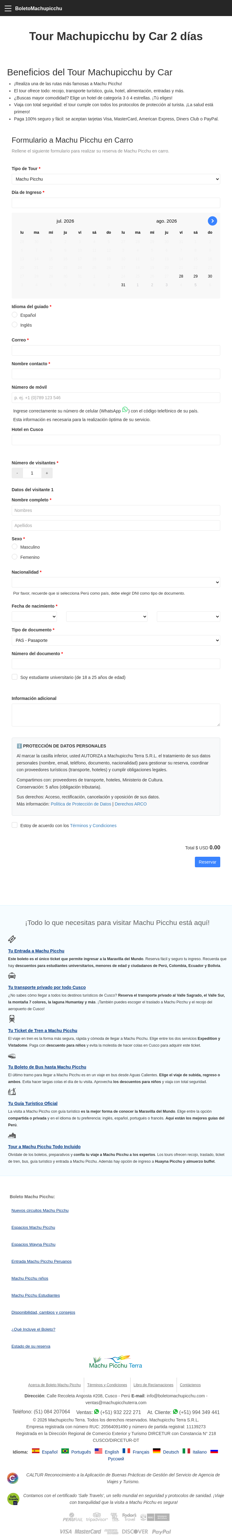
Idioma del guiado (32, 306)
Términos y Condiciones (93, 825)
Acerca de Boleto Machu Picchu (54, 1385)
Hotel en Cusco (27, 429)
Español (24, 315)
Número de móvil (29, 387)
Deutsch (171, 1452)
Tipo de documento (34, 629)
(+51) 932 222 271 (121, 1412)
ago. (160, 221)
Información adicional (34, 698)
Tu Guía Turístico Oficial (33, 1103)
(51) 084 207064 (52, 1411)
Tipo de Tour (27, 168)
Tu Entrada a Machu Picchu (36, 950)
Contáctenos (190, 1385)
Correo (21, 339)
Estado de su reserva (30, 1346)
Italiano (200, 1452)
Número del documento (38, 653)
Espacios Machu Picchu (33, 1227)
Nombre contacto (32, 363)
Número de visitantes (36, 462)
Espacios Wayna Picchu (33, 1244)
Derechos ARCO (131, 803)
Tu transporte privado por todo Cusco (47, 987)
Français (142, 1452)
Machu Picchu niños (29, 1278)
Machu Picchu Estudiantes (35, 1295)
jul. (59, 221)
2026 (69, 221)
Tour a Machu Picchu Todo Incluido (44, 1146)
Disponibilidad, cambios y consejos (43, 1312)
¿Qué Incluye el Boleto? (33, 1329)
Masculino (26, 547)
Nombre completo (32, 499)
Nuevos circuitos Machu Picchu (40, 1210)
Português (81, 1452)
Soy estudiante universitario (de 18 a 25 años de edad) (69, 677)
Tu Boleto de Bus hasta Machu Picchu (47, 1067)
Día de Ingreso (29, 192)
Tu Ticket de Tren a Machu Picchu (42, 1030)
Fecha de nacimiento (35, 606)
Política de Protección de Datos (81, 803)
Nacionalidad (27, 572)
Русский (116, 1458)
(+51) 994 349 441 (199, 1412)
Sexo (19, 538)
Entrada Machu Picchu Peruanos (41, 1261)
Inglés (22, 325)
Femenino (26, 557)
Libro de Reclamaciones (154, 1385)
